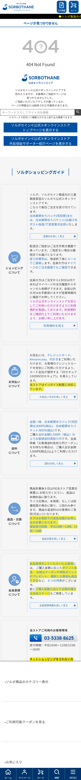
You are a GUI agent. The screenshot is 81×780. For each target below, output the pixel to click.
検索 (78, 112)
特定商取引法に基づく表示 (40, 762)
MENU (73, 777)
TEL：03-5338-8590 (49, 709)
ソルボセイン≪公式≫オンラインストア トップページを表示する (40, 127)
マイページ (24, 777)
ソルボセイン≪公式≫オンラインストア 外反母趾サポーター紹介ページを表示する (40, 141)
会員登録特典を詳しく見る (53, 605)
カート (74, 10)
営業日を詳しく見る (53, 236)
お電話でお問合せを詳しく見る (53, 730)
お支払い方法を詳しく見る (53, 397)
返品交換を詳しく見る (54, 538)
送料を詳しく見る (53, 463)
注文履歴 (62, 10)
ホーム (8, 777)
